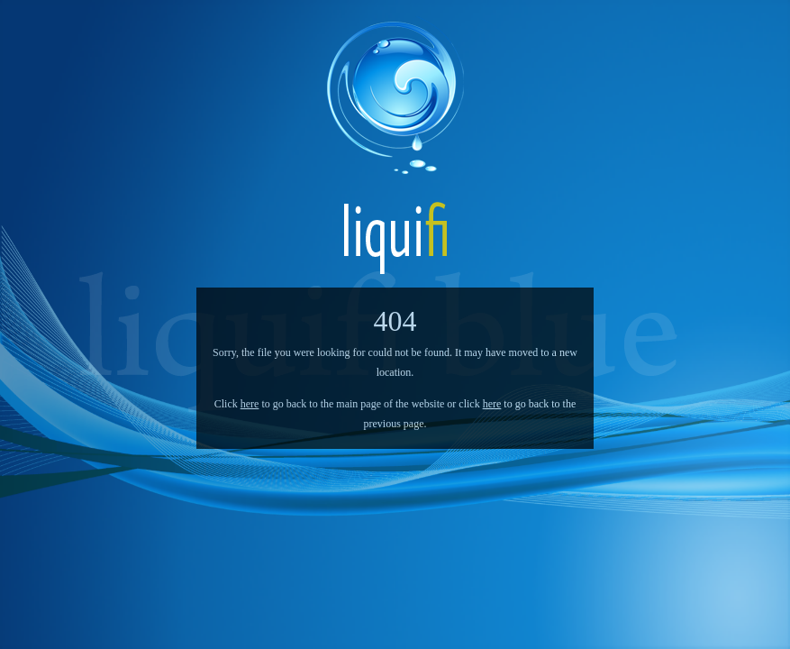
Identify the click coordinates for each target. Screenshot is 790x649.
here (250, 404)
